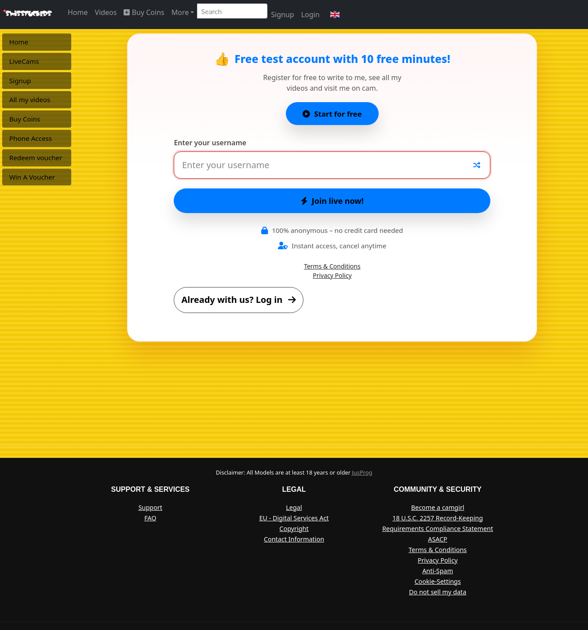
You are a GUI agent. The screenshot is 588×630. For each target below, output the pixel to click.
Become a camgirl (437, 507)
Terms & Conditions (332, 266)
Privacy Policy (332, 275)
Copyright (293, 528)
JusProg (362, 472)
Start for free (332, 114)
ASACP (437, 539)
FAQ (150, 518)
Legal (294, 507)
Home (78, 12)
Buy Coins (144, 12)
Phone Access (30, 138)
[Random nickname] (477, 165)
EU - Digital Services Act (294, 518)
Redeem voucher (35, 157)
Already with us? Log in (238, 300)
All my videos (29, 99)
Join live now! (332, 200)
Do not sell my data (437, 592)
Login (310, 14)
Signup (282, 14)
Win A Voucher (32, 177)
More (180, 12)
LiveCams (24, 61)
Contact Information (294, 539)
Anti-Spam (437, 571)
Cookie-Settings (437, 581)
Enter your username (210, 142)
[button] (335, 14)
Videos (106, 12)
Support (150, 507)
